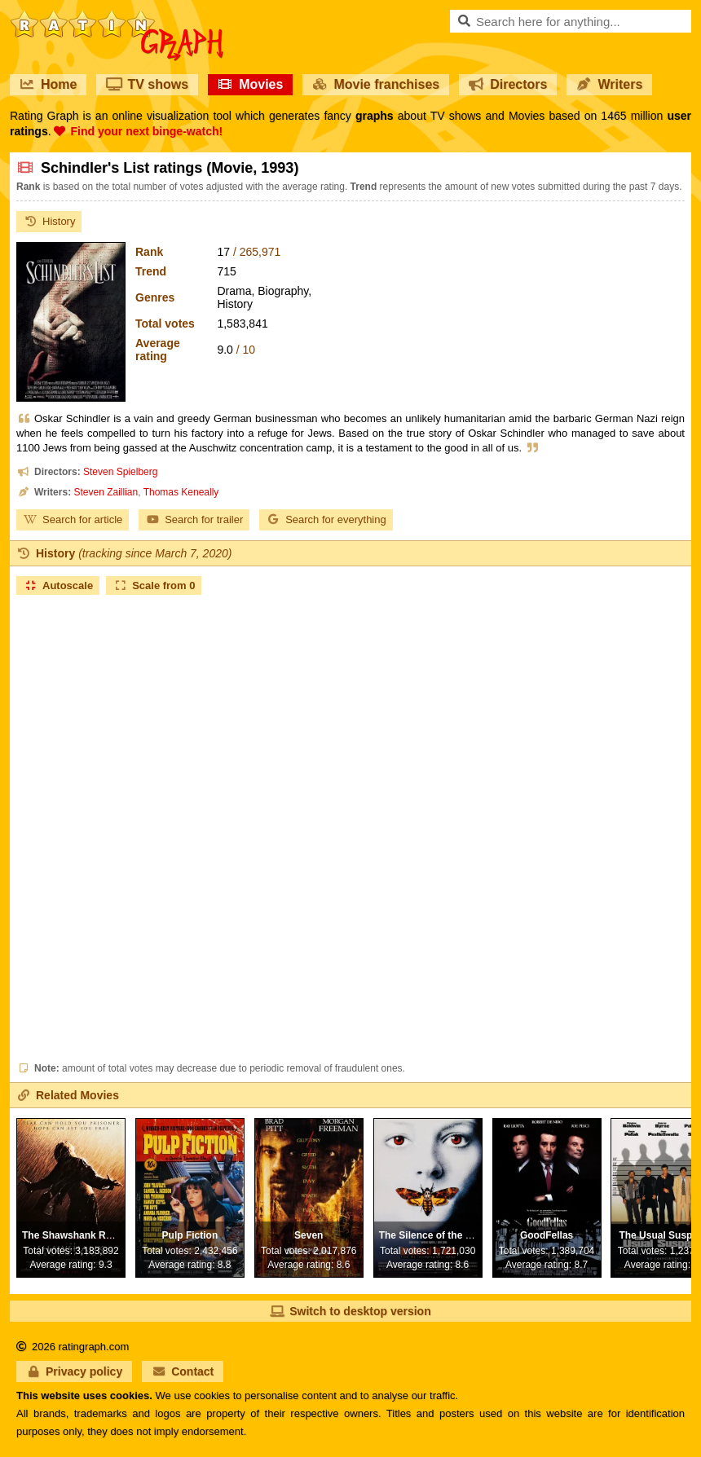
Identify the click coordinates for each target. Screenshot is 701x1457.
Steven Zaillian (105, 492)
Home (48, 84)
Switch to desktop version (350, 1311)
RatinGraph (116, 16)
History (49, 221)
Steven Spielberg (120, 472)
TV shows (147, 84)
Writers (609, 84)
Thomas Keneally (181, 492)
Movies (250, 84)
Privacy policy (74, 1371)
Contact (183, 1371)
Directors (508, 84)
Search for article (72, 519)
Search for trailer (194, 519)
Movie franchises (375, 84)
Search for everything (326, 519)
